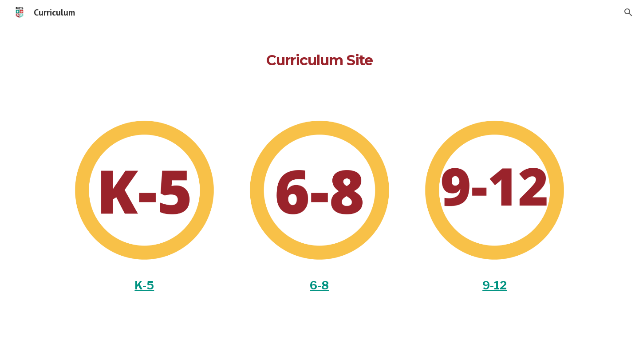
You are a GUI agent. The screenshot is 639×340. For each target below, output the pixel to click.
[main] (319, 55)
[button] (628, 12)
